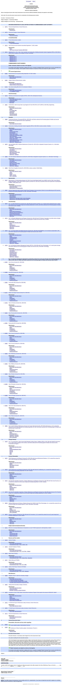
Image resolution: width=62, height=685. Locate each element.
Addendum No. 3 (13, 58)
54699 (6, 168)
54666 (6, 119)
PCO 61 (11, 450)
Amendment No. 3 (13, 252)
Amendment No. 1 (13, 238)
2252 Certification (13, 136)
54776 (6, 32)
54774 (6, 613)
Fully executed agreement (15, 389)
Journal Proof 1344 (13, 533)
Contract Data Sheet (14, 131)
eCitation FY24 (13, 509)
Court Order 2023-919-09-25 (15, 616)
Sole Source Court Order (15, 152)
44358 (6, 627)
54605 (6, 262)
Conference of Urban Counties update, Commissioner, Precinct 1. (24, 628)
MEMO (11, 109)
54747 (6, 560)
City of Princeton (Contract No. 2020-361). (17, 384)
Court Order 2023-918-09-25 (15, 611)
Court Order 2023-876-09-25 (15, 160)
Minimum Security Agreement (16, 214)
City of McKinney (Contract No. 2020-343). (17, 353)
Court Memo (12, 149)
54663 (6, 426)
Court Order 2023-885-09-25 (15, 275)
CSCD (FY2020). (12, 540)
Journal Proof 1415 (13, 534)
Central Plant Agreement (15, 213)
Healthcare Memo (13, 237)
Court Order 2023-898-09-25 (15, 409)
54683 (6, 80)
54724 (6, 480)
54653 (6, 584)
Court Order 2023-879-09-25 (15, 194)
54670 (6, 39)
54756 (6, 245)
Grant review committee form (15, 600)
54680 (6, 156)
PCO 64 (11, 451)
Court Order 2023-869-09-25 (15, 83)
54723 (6, 469)
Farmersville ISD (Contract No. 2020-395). (17, 323)
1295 (11, 454)
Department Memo (13, 100)
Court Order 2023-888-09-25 (15, 306)
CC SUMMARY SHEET (14, 91)
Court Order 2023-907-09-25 (15, 518)
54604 (6, 405)
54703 (6, 230)
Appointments (12, 30)
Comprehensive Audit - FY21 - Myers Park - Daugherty (21, 558)
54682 (6, 73)
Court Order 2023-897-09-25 (15, 398)
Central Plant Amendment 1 (15, 211)
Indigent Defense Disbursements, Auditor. (17, 80)
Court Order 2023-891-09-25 (15, 336)
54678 (6, 503)
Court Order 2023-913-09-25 (15, 570)
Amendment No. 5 (13, 433)
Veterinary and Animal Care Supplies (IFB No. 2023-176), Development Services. (25, 95)
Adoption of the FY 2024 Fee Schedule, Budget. (19, 575)
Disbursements (13, 78)
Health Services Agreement (15, 240)
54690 (6, 282)
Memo (11, 48)
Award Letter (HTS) (14, 138)
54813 (6, 624)
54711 (6, 52)
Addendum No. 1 (13, 56)
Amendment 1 (12, 225)
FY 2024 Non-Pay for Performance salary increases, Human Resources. (24, 602)
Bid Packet (12, 102)
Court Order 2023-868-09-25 (15, 76)
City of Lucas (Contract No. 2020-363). (17, 343)
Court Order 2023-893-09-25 (15, 357)
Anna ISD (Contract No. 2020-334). (16, 272)
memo (11, 172)
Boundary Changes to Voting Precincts (17, 590)
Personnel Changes (14, 35)
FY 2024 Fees (12, 269)
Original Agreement (13, 270)
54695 (6, 343)
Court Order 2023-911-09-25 (15, 556)
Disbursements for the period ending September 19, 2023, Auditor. (22, 73)
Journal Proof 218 (13, 113)
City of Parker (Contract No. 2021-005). (17, 374)
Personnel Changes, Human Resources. (17, 32)
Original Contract (13, 254)
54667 (6, 190)
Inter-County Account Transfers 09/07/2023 (18, 49)
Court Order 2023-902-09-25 (15, 462)
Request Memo (13, 197)
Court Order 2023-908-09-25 (15, 531)
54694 (6, 333)
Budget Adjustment (13, 535)
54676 (6, 203)
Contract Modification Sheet (15, 449)
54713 (6, 218)
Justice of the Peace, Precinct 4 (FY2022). (17, 566)
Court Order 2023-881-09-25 (15, 222)
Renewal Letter (13, 521)
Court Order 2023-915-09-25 (15, 587)
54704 (6, 86)
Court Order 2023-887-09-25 (15, 296)
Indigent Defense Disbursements (16, 84)
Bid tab (11, 173)
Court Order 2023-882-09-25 (15, 235)
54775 (6, 26)
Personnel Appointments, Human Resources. (18, 26)
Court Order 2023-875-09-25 (15, 148)
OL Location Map (13, 110)
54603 (6, 363)
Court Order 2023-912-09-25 (15, 563)
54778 (6, 492)
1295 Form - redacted (14, 154)
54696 (6, 384)
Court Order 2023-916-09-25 (15, 595)
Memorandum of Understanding (16, 188)
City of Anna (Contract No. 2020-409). (16, 262)
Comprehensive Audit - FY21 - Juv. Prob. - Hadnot (20, 551)
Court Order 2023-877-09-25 (15, 171)
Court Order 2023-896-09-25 (15, 387)
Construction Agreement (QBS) (16, 135)
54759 (6, 441)
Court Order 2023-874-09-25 (15, 129)
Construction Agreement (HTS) (16, 139)
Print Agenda (28, 1)
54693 (6, 353)
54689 (6, 272)
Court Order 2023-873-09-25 (15, 123)
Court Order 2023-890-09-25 (15, 326)
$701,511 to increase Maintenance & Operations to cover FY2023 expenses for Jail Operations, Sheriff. (30, 527)
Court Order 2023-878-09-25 (15, 185)
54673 (6, 514)
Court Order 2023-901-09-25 (15, 447)
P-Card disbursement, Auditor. (15, 39)
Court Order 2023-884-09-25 (15, 265)
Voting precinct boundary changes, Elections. (18, 584)
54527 (6, 180)
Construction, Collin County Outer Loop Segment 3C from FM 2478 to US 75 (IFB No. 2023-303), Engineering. (32, 104)
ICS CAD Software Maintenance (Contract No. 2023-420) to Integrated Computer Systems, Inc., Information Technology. (34, 156)
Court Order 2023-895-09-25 (15, 377)
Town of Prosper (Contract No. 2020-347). (17, 395)
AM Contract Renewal (14, 465)
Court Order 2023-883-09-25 (15, 249)
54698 (6, 395)
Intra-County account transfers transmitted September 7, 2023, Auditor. (23, 45)
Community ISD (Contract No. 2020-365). (17, 282)
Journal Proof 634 (13, 115)
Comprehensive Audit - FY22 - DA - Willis (18, 564)
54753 (6, 602)
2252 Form (12, 216)
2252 (11, 452)
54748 (6, 566)
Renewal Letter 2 (13, 476)
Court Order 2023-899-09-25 (15, 419)
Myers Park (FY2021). (13, 553)
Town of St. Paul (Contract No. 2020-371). (17, 405)
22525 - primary (13, 174)
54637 (6, 104)
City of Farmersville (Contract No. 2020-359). (18, 313)
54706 (6, 302)
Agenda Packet (13, 631)
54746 (6, 553)
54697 (6, 415)
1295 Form (12, 228)
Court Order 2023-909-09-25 (15, 543)
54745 (6, 540)
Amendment (12, 267)
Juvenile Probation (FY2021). (15, 546)
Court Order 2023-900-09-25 (15, 431)
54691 (6, 323)
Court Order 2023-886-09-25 (15, 285)
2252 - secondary (13, 176)
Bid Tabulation (12, 132)
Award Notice (12, 598)
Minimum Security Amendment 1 (16, 212)
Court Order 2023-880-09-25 (15, 209)
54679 (6, 144)
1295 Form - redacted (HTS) (15, 142)
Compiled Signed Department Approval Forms (19, 582)
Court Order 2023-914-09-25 (15, 578)
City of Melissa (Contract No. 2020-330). (17, 363)
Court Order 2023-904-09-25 (15, 485)
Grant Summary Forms (14, 599)
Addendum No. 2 (13, 57)
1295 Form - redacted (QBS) (15, 137)
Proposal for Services (14, 434)
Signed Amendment (14, 369)
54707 (6, 292)
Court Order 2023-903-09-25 (15, 473)
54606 (6, 374)
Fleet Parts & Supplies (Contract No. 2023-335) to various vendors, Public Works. (26, 168)
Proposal (11, 239)
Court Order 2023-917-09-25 (15, 605)
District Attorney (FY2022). (14, 560)
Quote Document (13, 151)
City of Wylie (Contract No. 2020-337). (16, 415)
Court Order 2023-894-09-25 (15, 367)
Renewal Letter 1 (13, 487)
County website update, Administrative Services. (20, 625)
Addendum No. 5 (13, 61)
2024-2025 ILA (13, 195)
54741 (6, 527)
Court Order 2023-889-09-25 (15, 316)
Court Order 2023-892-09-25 (15, 346)
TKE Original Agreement (15, 226)
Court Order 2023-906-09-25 (15, 507)
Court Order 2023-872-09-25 (15, 108)
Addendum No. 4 (13, 60)
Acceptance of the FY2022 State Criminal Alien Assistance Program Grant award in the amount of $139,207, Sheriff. (33, 592)
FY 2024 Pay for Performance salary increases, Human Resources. (23, 608)
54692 (6, 313)
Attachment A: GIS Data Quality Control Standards (20, 198)
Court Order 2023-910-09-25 (15, 550)
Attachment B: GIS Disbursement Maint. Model (19, 199)
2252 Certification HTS (14, 141)
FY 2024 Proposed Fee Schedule (16, 580)
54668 (6, 575)
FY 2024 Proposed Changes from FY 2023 (18, 581)
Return (34, 1)
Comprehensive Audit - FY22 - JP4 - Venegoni (19, 571)
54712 (6, 45)
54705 (6, 592)
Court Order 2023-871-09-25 (15, 99)
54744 (6, 95)
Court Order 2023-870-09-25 (15, 90)
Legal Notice (12, 101)
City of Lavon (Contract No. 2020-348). (17, 333)
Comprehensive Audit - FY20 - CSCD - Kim (18, 544)
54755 (6, 608)
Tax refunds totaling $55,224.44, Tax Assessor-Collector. (20, 86)
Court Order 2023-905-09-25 (15, 496)
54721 (6, 458)
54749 (6, 546)
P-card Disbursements (14, 43)
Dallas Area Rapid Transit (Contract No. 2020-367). (19, 292)
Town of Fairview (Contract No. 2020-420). (17, 302)
